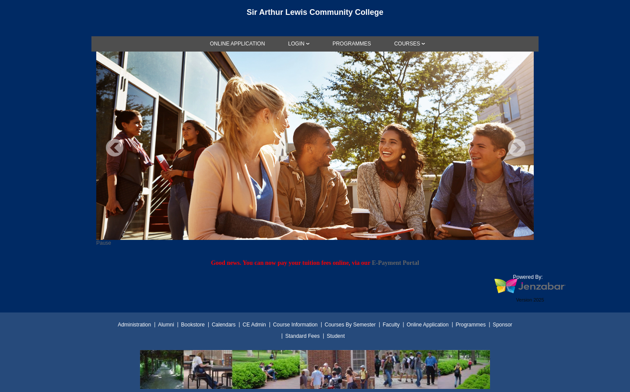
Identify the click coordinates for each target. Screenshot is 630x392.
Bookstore (193, 325)
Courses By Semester (350, 325)
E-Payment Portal (395, 262)
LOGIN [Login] (296, 44)
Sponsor (502, 325)
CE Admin (254, 325)
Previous (114, 147)
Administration (134, 325)
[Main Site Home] (315, 15)
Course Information (295, 325)
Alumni (166, 325)
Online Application (427, 325)
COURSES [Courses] (407, 44)
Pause (103, 243)
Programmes (470, 325)
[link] (237, 43)
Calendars (224, 325)
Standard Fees (302, 336)
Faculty (391, 325)
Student (336, 336)
